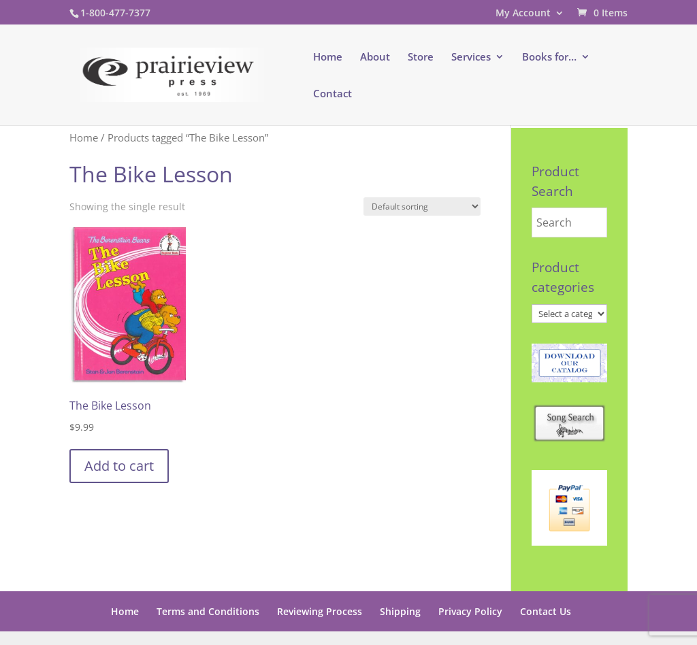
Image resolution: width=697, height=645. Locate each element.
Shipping (400, 611)
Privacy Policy (470, 611)
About (375, 57)
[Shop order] (422, 206)
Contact (332, 94)
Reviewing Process (319, 611)
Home (327, 57)
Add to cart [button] (119, 466)
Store (421, 57)
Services (471, 57)
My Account (523, 13)
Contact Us (545, 611)
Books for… (549, 57)
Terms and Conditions (208, 611)
